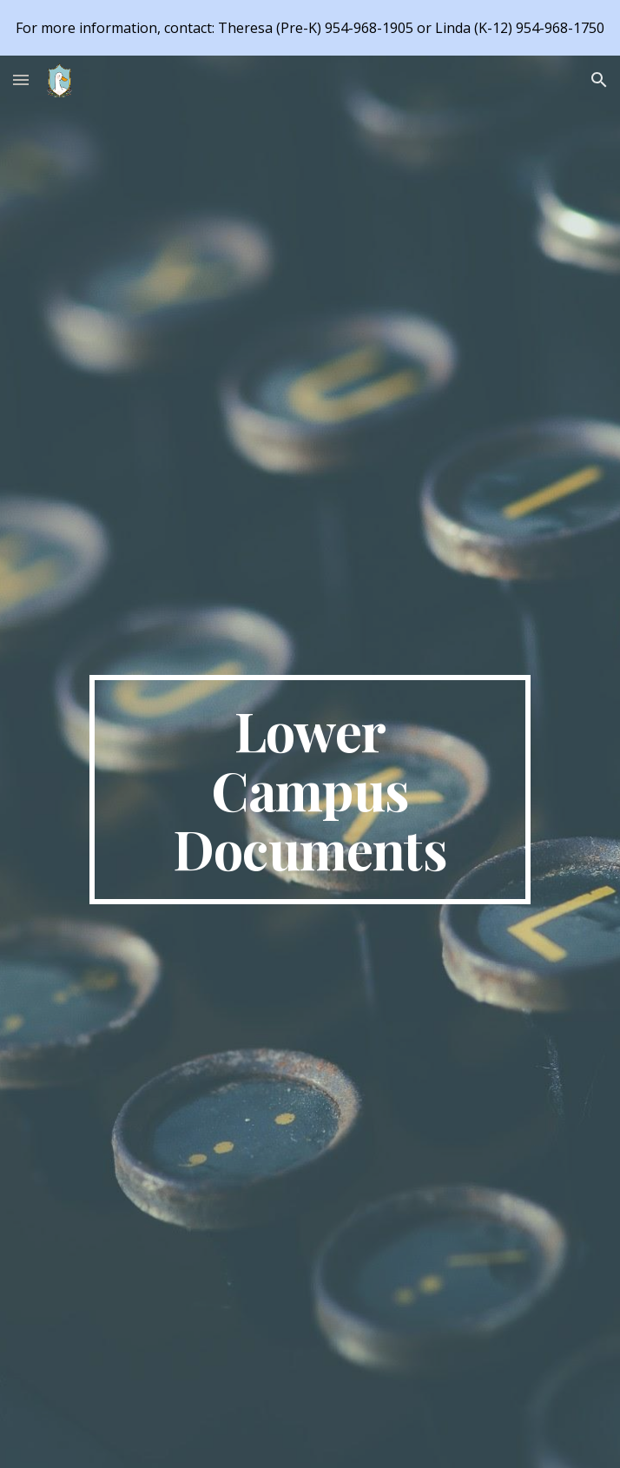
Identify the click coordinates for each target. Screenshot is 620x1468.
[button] (21, 79)
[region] (310, 28)
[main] (309, 789)
